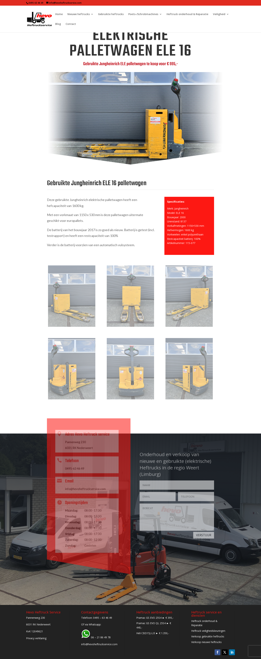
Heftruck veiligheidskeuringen (208, 630)
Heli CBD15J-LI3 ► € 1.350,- (152, 633)
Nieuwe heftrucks (78, 14)
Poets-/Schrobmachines (143, 14)
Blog (58, 24)
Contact (71, 24)
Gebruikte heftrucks (111, 14)
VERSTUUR (203, 539)
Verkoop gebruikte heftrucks (207, 636)
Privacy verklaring (36, 638)
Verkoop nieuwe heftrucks (206, 642)
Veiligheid (219, 14)
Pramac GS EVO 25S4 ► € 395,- (155, 617)
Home (59, 14)
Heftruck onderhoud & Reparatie (187, 14)
